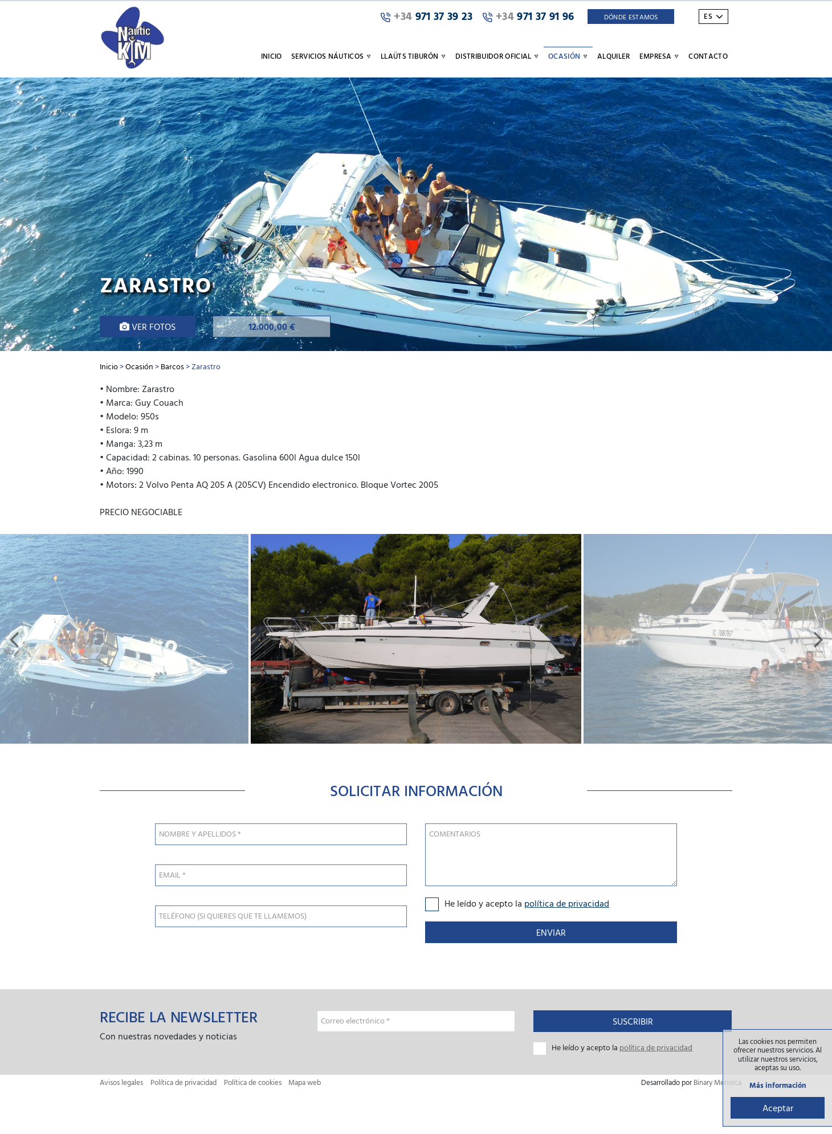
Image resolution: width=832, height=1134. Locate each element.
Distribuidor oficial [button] (497, 56)
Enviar (551, 932)
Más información (777, 1085)
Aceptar (777, 1108)
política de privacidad (566, 903)
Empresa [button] (659, 56)
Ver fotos (148, 326)
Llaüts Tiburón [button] (413, 56)
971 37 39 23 (426, 16)
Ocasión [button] (568, 56)
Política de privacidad (183, 1082)
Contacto (708, 56)
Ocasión (139, 366)
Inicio (271, 56)
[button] (13, 639)
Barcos (172, 366)
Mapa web (304, 1082)
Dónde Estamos (631, 16)
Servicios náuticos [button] (331, 56)
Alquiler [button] (613, 56)
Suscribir (633, 1021)
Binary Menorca (717, 1082)
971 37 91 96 (528, 16)
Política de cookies (253, 1082)
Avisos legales (121, 1082)
